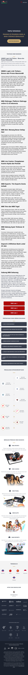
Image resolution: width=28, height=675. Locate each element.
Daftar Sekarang (14, 41)
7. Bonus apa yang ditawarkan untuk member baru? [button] (13, 357)
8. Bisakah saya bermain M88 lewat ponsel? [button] (12, 363)
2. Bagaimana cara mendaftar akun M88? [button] (12, 329)
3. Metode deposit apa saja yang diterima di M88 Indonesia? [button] (13, 335)
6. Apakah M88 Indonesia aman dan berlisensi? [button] (13, 351)
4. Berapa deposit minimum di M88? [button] (10, 341)
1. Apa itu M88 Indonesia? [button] (8, 324)
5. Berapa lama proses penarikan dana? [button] (12, 346)
